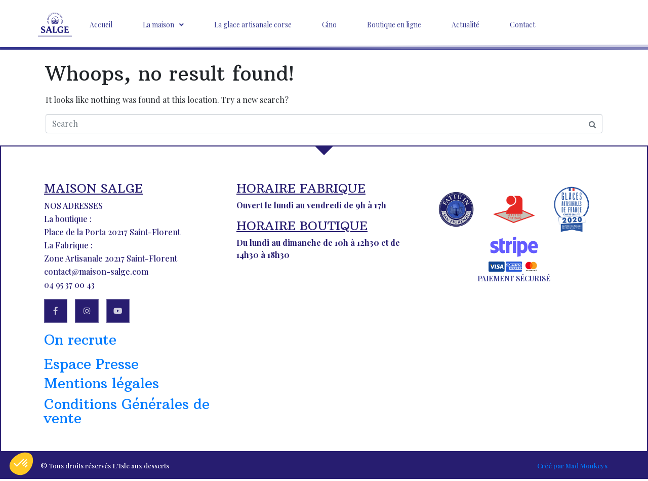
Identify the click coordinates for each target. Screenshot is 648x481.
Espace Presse (91, 366)
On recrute (80, 342)
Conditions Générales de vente (127, 413)
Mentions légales (101, 385)
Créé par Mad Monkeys (572, 467)
